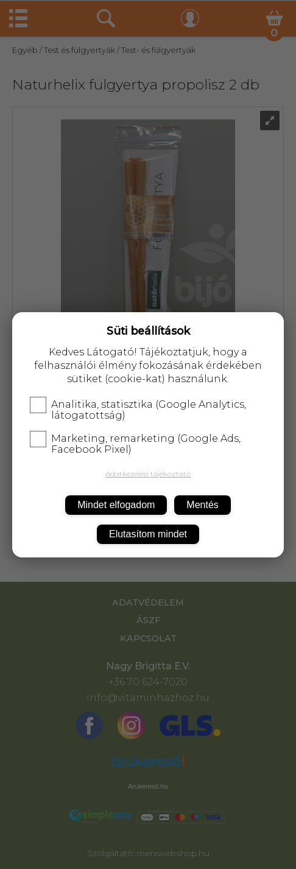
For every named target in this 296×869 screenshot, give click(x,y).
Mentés (202, 505)
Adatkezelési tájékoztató (148, 473)
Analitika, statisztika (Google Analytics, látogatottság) (138, 410)
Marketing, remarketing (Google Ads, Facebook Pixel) (135, 444)
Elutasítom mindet (148, 534)
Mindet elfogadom (116, 505)
